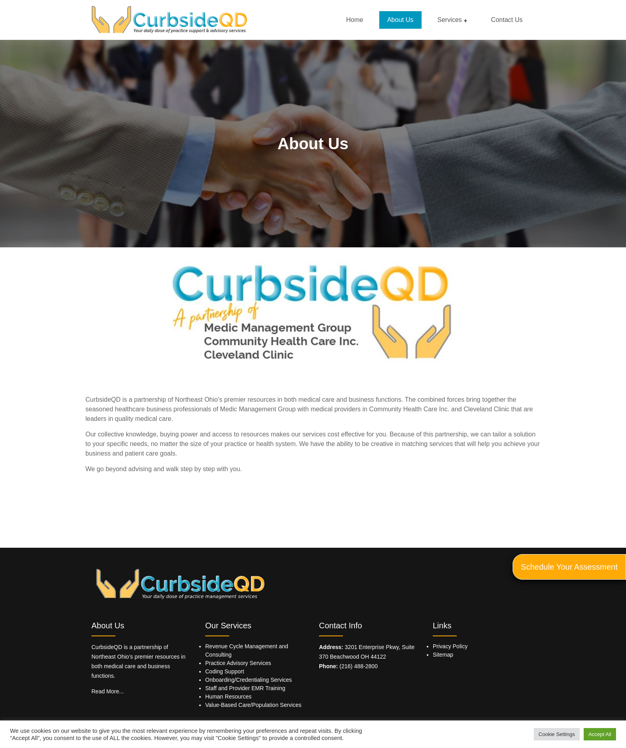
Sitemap (443, 654)
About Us (400, 19)
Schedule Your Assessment (569, 566)
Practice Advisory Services (238, 663)
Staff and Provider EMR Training (245, 688)
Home (354, 19)
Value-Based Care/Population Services (253, 705)
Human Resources (228, 696)
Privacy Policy (450, 646)
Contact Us (507, 19)
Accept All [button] (599, 734)
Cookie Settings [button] (557, 734)
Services (450, 19)
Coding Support (224, 671)
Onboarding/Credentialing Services (248, 680)
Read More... (107, 691)
